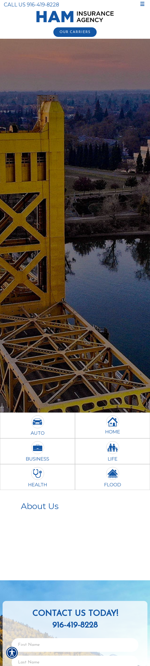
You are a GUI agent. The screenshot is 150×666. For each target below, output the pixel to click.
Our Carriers (75, 32)
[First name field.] (75, 645)
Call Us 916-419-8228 (31, 5)
